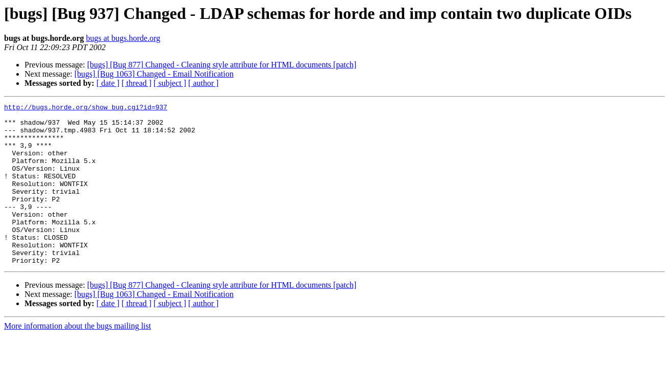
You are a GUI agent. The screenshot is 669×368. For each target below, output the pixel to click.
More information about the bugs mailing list (77, 358)
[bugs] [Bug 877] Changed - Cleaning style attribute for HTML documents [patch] (222, 64)
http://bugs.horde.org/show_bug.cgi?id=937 (85, 108)
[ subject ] (170, 83)
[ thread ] (136, 83)
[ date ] (107, 83)
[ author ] (203, 83)
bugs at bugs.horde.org (123, 38)
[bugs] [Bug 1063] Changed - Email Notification (154, 74)
